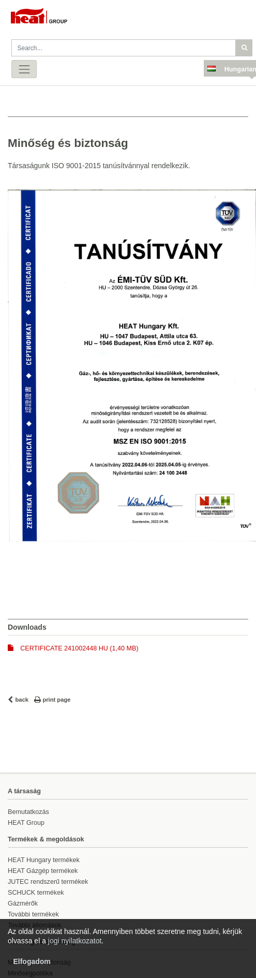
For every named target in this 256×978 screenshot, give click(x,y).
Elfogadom (31, 961)
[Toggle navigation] (24, 69)
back (22, 700)
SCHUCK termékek (36, 892)
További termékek (33, 914)
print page (56, 700)
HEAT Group (26, 822)
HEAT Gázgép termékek (43, 871)
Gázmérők (23, 903)
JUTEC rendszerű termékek (48, 881)
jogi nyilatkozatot (75, 941)
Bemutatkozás (28, 812)
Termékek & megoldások (46, 839)
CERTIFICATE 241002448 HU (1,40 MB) (79, 648)
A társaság (24, 791)
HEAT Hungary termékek (44, 860)
